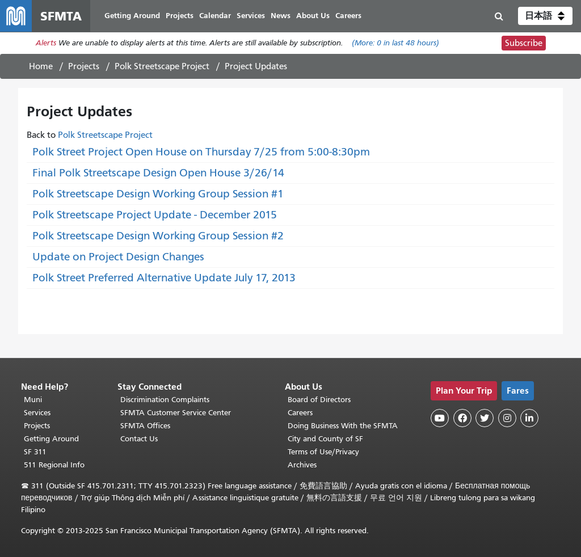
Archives (302, 465)
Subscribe (523, 43)
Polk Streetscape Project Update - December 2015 (154, 214)
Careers (300, 412)
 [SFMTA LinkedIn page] (529, 418)
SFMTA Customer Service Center (175, 412)
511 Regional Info (54, 465)
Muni (33, 399)
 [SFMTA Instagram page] (507, 418)
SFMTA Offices (145, 426)
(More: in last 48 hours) (395, 43)
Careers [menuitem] (348, 15)
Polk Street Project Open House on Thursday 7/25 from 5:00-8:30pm (201, 151)
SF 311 (35, 452)
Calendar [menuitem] (215, 15)
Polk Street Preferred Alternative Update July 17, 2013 (164, 277)
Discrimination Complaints (164, 399)
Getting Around (51, 439)
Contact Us (139, 439)
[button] (545, 16)
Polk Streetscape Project (162, 66)
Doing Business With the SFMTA (343, 426)
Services (37, 412)
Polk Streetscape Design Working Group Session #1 (158, 193)
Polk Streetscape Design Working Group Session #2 (158, 235)
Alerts (46, 43)
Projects (83, 66)
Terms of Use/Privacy (323, 452)
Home (41, 66)
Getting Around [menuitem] (132, 15)
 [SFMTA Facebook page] (462, 418)
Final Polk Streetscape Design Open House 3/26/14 (158, 172)
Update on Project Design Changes (118, 256)
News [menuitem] (280, 15)
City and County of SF (325, 439)
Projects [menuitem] (179, 15)
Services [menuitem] (251, 15)
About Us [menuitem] (313, 15)
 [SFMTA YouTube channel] (440, 418)
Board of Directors (319, 399)
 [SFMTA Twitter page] (484, 418)
